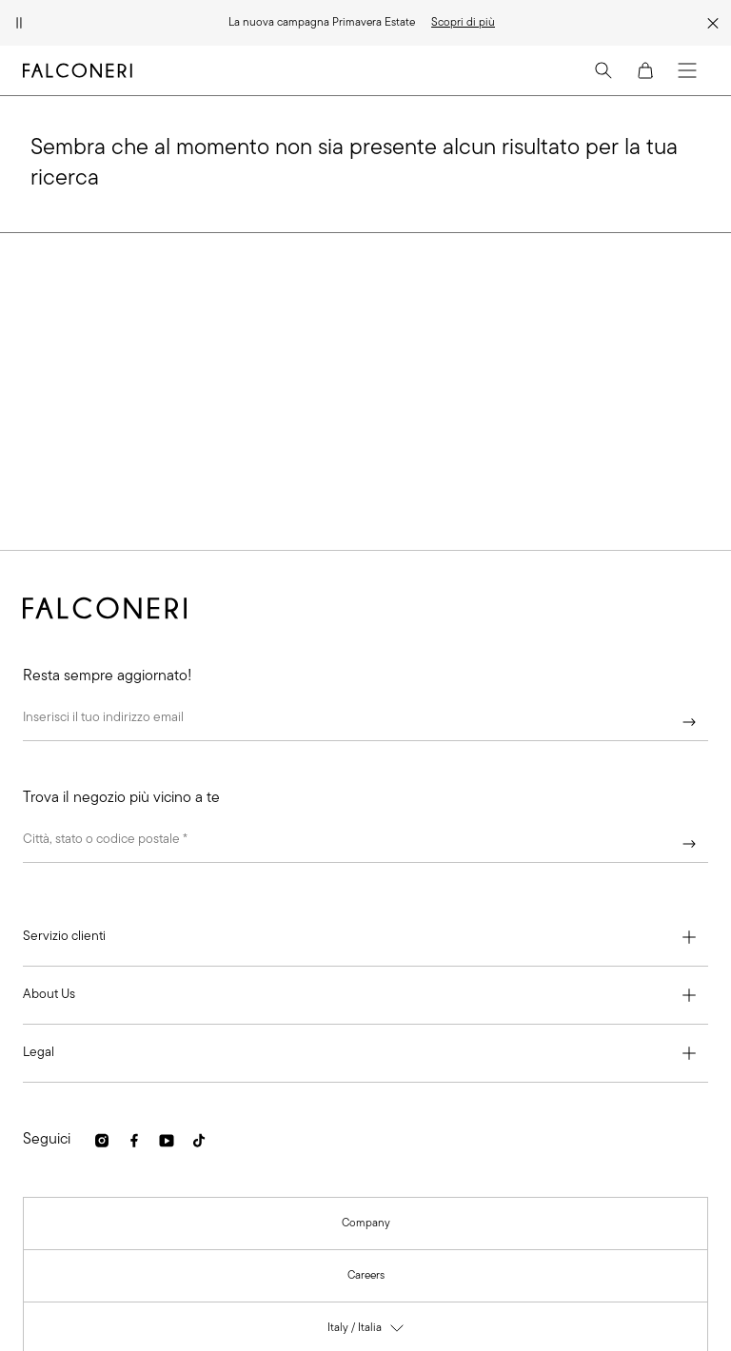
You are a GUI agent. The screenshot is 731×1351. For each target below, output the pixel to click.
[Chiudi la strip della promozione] (712, 22)
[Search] (603, 70)
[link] (463, 23)
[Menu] (687, 70)
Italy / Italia (366, 1331)
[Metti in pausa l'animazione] (19, 22)
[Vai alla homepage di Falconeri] (77, 70)
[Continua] (689, 722)
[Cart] (645, 70)
